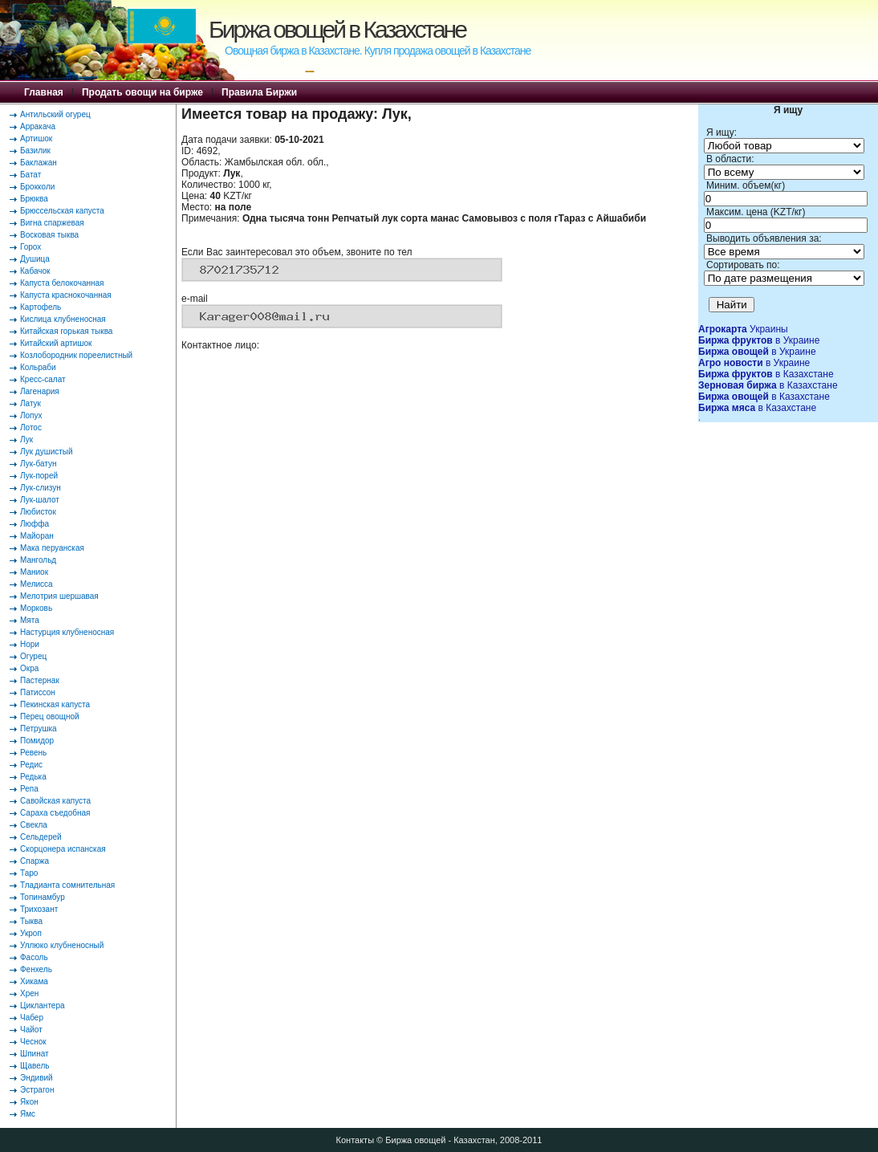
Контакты (355, 1140)
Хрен (29, 993)
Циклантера (42, 1005)
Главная (43, 92)
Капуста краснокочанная (66, 295)
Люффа (34, 523)
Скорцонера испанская (63, 849)
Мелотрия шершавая (59, 596)
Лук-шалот (39, 499)
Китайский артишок (55, 343)
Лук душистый (46, 451)
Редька (33, 776)
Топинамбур (42, 897)
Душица (35, 258)
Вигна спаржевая (52, 222)
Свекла (33, 824)
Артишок (36, 138)
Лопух (31, 415)
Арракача (37, 126)
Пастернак (39, 680)
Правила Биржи (259, 92)
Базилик (35, 150)
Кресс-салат (43, 379)
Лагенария (39, 391)
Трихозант (39, 909)
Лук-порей (39, 475)
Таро (29, 873)
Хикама (34, 981)
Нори (29, 644)
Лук (26, 439)
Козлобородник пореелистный (76, 355)
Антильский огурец (55, 114)
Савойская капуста (55, 800)
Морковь (36, 608)
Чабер (31, 1017)
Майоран (37, 535)
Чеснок (33, 1041)
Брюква (34, 198)
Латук (30, 403)
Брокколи (37, 186)
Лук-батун (38, 463)
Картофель (40, 307)
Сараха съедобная (55, 812)
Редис (31, 764)
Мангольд (38, 560)
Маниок (34, 572)
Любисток (38, 511)
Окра (29, 668)
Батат (30, 174)
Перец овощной (49, 716)
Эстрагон (37, 1089)
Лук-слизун (40, 487)
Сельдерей (41, 836)
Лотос (31, 427)
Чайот (31, 1029)
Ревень (33, 752)
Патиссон (37, 692)
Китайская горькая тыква (66, 331)
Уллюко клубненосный (62, 945)
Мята (29, 620)
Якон (29, 1101)
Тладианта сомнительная (67, 885)
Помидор (37, 740)
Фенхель (36, 969)
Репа (29, 788)
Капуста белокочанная (62, 283)
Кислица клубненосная (63, 319)
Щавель (35, 1065)
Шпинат (34, 1053)
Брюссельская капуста (62, 210)
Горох (30, 246)
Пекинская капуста (55, 704)
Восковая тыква (49, 234)
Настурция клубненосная (67, 632)
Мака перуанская (52, 547)
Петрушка (38, 728)
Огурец (33, 656)
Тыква (31, 921)
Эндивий (36, 1077)
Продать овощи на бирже (142, 92)
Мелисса (36, 584)
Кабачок (35, 271)
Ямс (27, 1113)
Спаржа (34, 861)
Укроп (31, 933)
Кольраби (38, 367)
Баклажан (38, 162)
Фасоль (34, 957)
